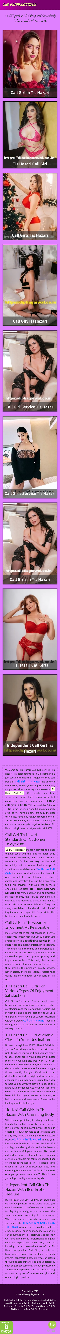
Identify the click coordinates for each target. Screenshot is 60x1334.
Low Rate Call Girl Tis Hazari (35, 1309)
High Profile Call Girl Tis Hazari (18, 1299)
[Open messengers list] (52, 1325)
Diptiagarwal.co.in (35, 1294)
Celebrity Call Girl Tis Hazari (28, 1305)
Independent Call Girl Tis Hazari (26, 1302)
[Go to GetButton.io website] (52, 1331)
